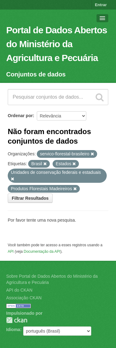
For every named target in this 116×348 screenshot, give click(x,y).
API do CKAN (19, 290)
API (11, 251)
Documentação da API (42, 251)
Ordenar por (20, 115)
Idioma (13, 329)
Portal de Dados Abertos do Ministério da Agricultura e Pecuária (56, 44)
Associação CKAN (23, 297)
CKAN (16, 320)
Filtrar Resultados (30, 198)
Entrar (101, 4)
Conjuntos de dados (36, 74)
